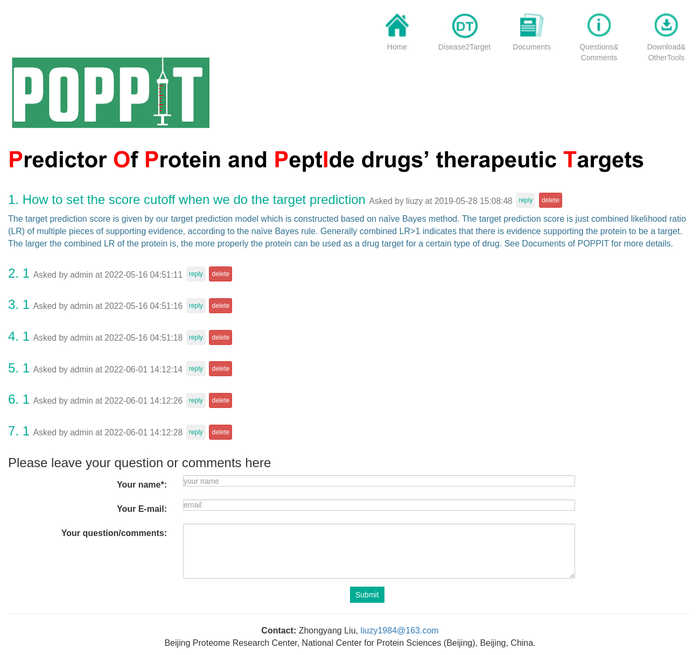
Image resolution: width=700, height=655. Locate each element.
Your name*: (142, 484)
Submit (367, 594)
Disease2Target (464, 47)
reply (526, 200)
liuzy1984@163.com (399, 630)
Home (397, 47)
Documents (532, 47)
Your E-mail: (142, 508)
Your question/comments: (114, 533)
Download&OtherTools (666, 52)
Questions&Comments (598, 52)
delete (550, 200)
